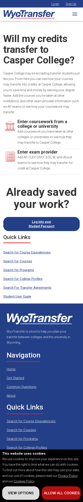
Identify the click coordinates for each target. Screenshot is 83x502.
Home (11, 369)
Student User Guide (17, 296)
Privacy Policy (68, 476)
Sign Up (71, 4)
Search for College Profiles (22, 279)
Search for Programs (18, 270)
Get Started (15, 378)
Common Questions (21, 387)
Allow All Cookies (62, 493)
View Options (21, 493)
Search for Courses (17, 261)
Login (55, 4)
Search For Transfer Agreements (27, 288)
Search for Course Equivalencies (27, 252)
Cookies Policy (24, 481)
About (11, 396)
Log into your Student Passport (41, 224)
